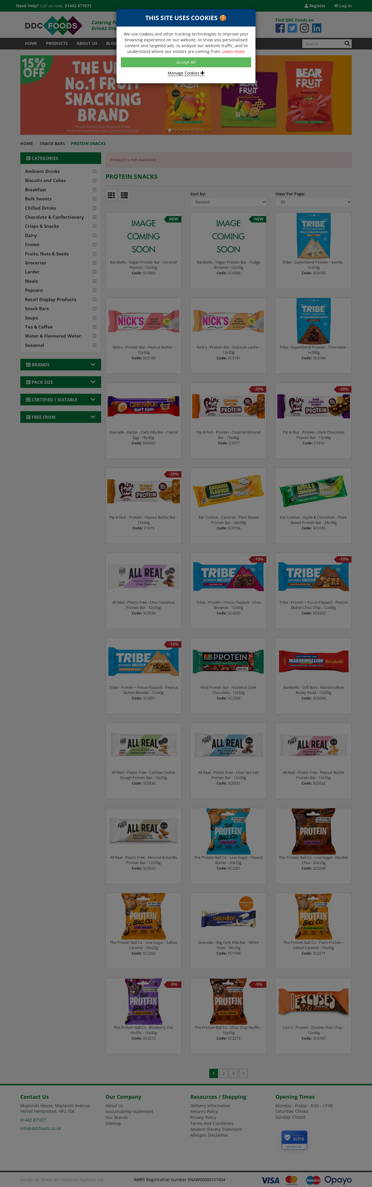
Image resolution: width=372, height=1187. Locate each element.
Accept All (186, 62)
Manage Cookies (186, 73)
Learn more (233, 51)
